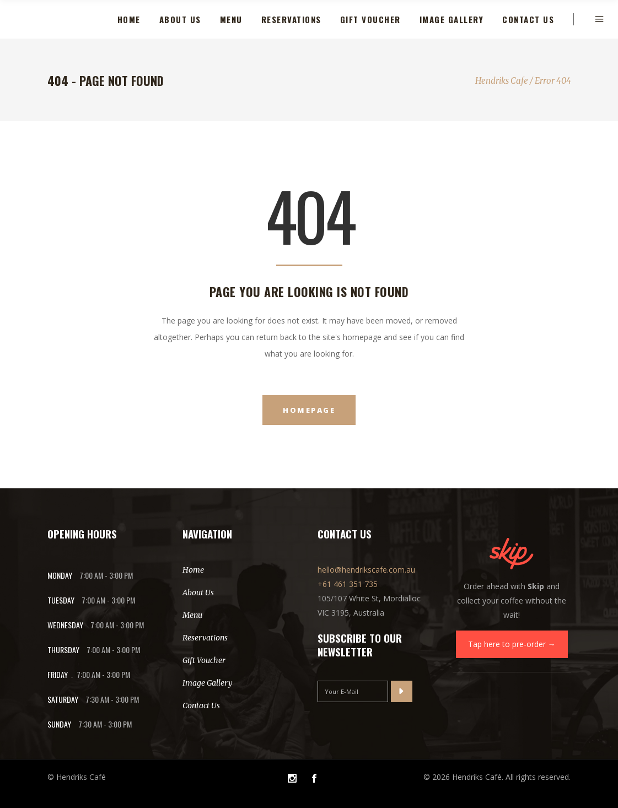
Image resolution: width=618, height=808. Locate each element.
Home (193, 570)
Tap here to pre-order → (512, 644)
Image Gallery (207, 683)
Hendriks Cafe (501, 81)
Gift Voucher (203, 660)
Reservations (205, 638)
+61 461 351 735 (348, 584)
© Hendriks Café (76, 777)
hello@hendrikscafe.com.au (366, 569)
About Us (198, 592)
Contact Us (201, 705)
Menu (192, 615)
